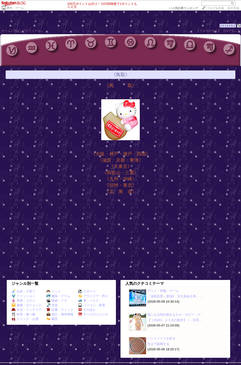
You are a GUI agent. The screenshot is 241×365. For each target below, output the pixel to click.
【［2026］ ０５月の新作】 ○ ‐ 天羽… (174, 320)
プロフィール (31, 31)
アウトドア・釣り (93, 296)
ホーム (6, 31)
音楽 (52, 305)
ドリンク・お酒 (25, 319)
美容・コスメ (23, 300)
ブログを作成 (215, 8)
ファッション (23, 296)
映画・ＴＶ (56, 300)
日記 (16, 31)
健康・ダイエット (27, 305)
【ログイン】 (231, 31)
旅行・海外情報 (59, 314)
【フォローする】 (208, 31)
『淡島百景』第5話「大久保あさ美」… (175, 296)
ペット (53, 291)
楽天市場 (233, 8)
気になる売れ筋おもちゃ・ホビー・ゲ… (175, 314)
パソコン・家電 (91, 305)
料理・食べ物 (23, 314)
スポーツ (87, 291)
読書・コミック (59, 310)
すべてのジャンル (93, 314)
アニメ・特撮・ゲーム (163, 290)
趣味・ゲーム (15, 7)
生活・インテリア (27, 310)
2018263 (228, 25)
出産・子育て (23, 291)
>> (183, 8)
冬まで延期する (158, 344)
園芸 (52, 319)
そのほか (87, 310)
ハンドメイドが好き (161, 338)
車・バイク (88, 300)
